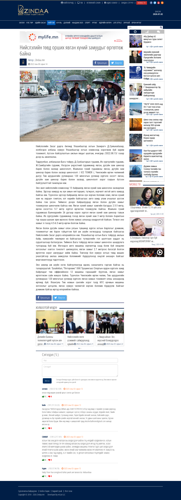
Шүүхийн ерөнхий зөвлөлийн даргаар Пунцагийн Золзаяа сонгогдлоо (146, 56)
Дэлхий (67, 23)
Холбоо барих (45, 491)
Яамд (153, 244)
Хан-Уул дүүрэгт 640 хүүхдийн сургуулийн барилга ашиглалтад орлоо (146, 155)
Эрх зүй (153, 214)
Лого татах (68, 491)
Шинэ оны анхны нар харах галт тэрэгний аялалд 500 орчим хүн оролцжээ (146, 123)
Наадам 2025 (77, 23)
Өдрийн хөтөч (105, 23)
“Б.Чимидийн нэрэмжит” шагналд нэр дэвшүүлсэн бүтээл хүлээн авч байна (146, 73)
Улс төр (29, 23)
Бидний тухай (57, 491)
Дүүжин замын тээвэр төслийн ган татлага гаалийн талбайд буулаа (146, 170)
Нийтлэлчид (67, 2)
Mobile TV (141, 2)
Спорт (87, 23)
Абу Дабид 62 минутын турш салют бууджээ (146, 39)
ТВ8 (80, 2)
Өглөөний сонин (94, 2)
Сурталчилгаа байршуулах (27, 491)
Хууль (59, 23)
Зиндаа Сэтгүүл (127, 2)
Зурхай (126, 23)
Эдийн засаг (40, 23)
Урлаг (94, 23)
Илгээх (47, 380)
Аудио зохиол (110, 2)
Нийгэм (51, 23)
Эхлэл (21, 23)
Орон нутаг (136, 23)
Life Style (117, 23)
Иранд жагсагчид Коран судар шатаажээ (146, 138)
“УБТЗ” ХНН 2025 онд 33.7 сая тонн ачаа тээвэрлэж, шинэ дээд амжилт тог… (146, 108)
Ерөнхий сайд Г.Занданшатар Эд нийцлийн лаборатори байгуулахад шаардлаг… (146, 91)
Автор (31, 60)
